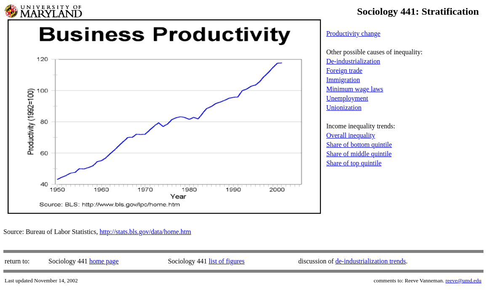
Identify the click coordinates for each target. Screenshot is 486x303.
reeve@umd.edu (463, 280)
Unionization (344, 107)
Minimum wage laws (354, 89)
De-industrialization (353, 61)
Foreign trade (344, 70)
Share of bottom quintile (359, 144)
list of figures (227, 261)
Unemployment (347, 98)
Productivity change (353, 33)
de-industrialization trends (370, 261)
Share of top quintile (354, 163)
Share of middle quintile (359, 153)
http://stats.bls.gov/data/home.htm (145, 231)
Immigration (343, 79)
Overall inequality (350, 135)
